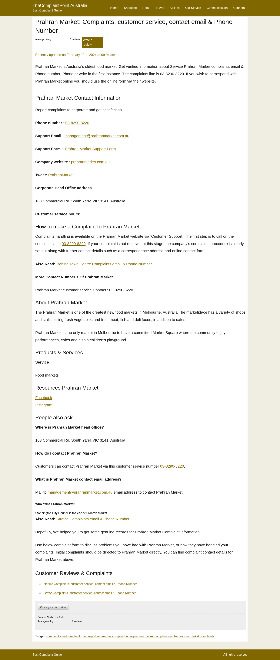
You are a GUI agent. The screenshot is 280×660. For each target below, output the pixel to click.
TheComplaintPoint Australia (59, 5)
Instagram (43, 405)
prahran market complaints (196, 636)
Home (114, 7)
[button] (140, 508)
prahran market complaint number (155, 636)
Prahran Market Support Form (90, 149)
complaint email (56, 636)
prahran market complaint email (112, 636)
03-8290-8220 (77, 123)
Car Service (193, 7)
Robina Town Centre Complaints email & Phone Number (104, 264)
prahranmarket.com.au (90, 162)
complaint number (79, 636)
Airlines (174, 7)
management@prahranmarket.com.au (97, 136)
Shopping (130, 7)
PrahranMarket (60, 175)
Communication (217, 7)
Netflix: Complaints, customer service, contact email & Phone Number (90, 584)
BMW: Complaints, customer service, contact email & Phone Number (90, 593)
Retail (146, 7)
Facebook (43, 398)
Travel (160, 7)
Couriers (239, 7)
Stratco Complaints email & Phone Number (92, 519)
